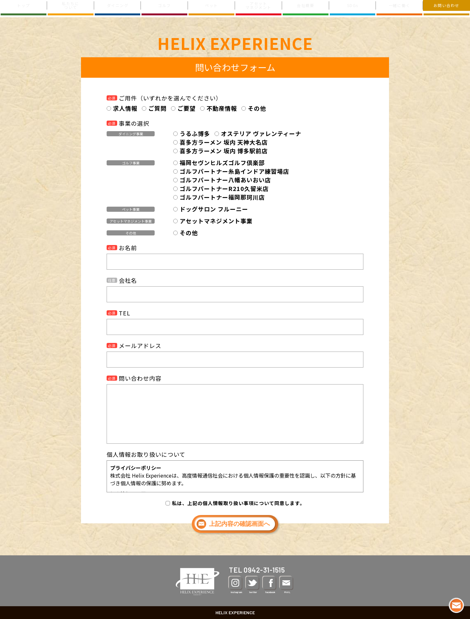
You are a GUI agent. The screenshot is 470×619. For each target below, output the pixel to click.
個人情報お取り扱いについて (146, 454)
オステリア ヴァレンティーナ (261, 133)
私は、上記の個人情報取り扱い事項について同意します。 (238, 503)
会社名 (122, 280)
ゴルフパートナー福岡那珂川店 (222, 197)
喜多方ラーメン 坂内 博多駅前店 (224, 151)
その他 (257, 108)
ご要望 (186, 108)
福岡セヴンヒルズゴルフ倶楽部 (222, 162)
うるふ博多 (195, 133)
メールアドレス (134, 345)
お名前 (122, 247)
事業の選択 (128, 123)
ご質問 (157, 108)
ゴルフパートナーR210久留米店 (224, 188)
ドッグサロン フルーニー (214, 209)
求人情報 (125, 108)
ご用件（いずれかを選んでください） (164, 98)
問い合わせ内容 (134, 378)
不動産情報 (222, 108)
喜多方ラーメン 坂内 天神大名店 (224, 142)
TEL (118, 313)
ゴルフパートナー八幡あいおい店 (225, 180)
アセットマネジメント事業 (216, 221)
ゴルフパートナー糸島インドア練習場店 (234, 171)
